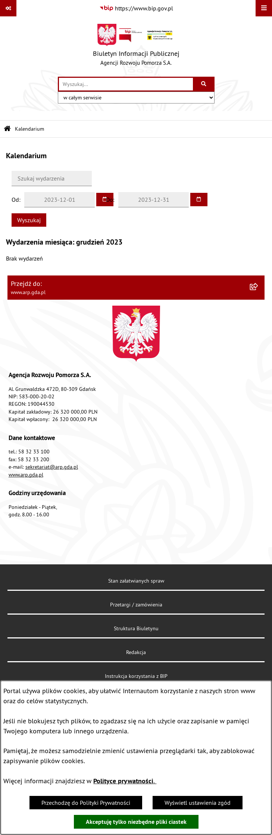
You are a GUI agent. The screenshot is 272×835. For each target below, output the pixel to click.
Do (109, 199)
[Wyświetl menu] (264, 8)
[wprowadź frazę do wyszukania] (126, 84)
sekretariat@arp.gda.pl (51, 466)
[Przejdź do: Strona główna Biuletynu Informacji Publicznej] (7, 129)
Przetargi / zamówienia (136, 604)
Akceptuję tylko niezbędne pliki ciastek (136, 822)
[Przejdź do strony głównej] (136, 46)
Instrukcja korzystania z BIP (136, 676)
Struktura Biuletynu (136, 628)
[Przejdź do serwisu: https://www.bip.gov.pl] (136, 8)
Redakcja (136, 652)
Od (15, 199)
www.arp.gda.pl (26, 474)
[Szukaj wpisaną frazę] (204, 84)
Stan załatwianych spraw (136, 580)
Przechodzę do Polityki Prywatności (85, 802)
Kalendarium (29, 128)
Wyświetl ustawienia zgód (198, 802)
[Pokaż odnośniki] (8, 8)
